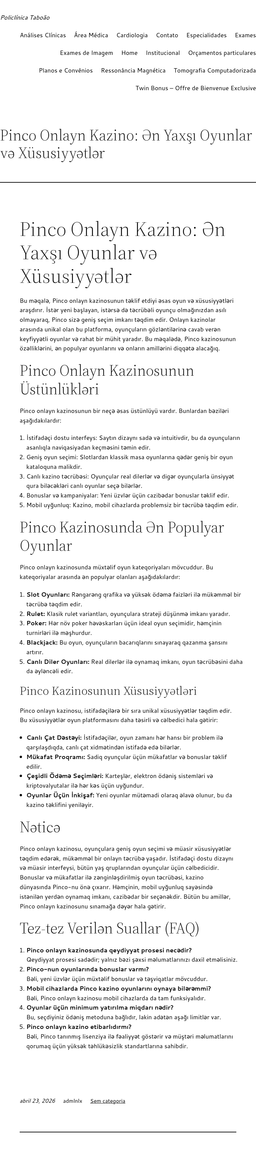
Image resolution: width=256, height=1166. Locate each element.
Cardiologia (132, 35)
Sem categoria (107, 1100)
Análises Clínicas (43, 35)
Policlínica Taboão (24, 17)
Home (129, 52)
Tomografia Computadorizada (215, 70)
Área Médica (91, 35)
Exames (245, 35)
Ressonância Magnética (133, 70)
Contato (167, 35)
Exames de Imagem (86, 52)
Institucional (163, 52)
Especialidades (206, 35)
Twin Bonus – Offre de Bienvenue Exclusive (196, 88)
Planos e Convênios (66, 70)
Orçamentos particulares (222, 52)
